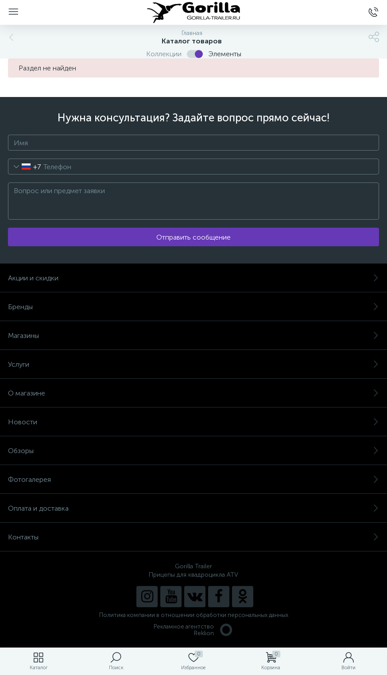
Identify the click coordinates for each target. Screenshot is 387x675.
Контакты (193, 537)
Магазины (193, 335)
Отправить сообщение (193, 237)
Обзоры (193, 450)
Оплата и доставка (193, 508)
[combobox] (24, 166)
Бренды (193, 307)
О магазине (193, 393)
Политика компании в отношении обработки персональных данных (193, 615)
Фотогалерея (193, 479)
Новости (193, 422)
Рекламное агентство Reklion (193, 630)
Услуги (193, 364)
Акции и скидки (193, 278)
